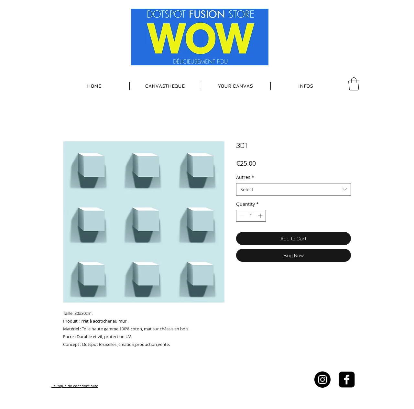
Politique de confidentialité (74, 386)
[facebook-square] (347, 379)
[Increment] (261, 215)
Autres (245, 177)
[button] (165, 86)
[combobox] (293, 189)
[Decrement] (241, 215)
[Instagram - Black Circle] (322, 379)
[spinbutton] (251, 215)
